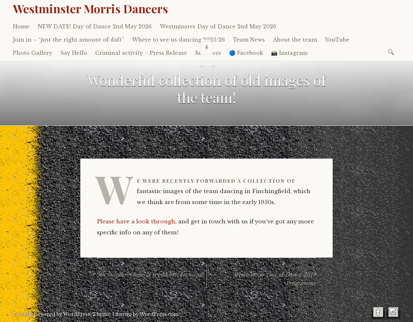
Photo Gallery (32, 53)
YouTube (337, 39)
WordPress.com (159, 314)
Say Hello (73, 53)
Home (21, 26)
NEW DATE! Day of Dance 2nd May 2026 (95, 26)
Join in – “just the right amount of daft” (68, 39)
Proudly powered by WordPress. (52, 314)
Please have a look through (136, 221)
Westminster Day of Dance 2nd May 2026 (218, 26)
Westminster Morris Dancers (90, 8)
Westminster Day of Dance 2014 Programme (261, 275)
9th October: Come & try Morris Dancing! (151, 271)
